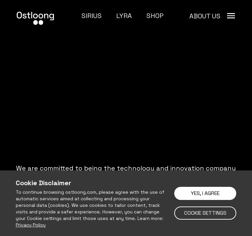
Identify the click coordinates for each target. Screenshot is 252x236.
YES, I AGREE (205, 193)
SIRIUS (91, 15)
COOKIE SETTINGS (205, 212)
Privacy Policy (31, 225)
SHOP (154, 15)
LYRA (124, 15)
